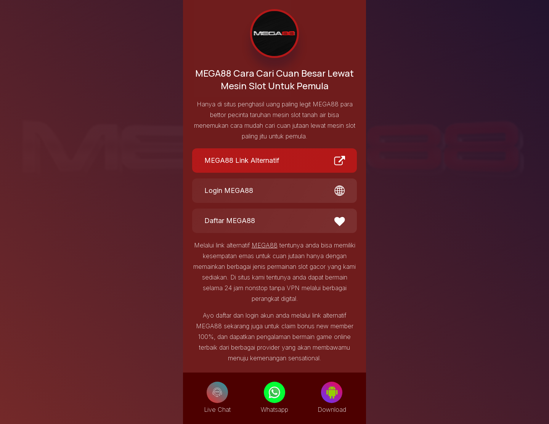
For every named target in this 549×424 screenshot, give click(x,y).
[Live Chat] (217, 392)
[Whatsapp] (274, 392)
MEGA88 (265, 245)
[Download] (331, 392)
